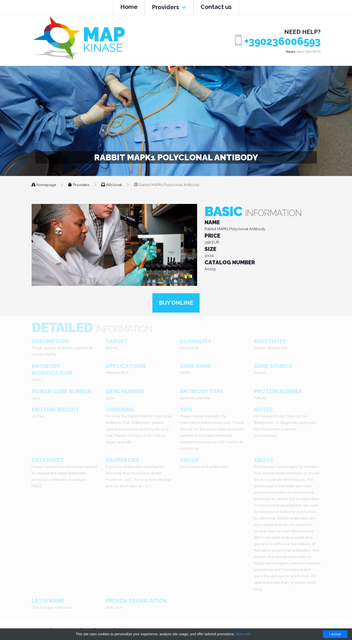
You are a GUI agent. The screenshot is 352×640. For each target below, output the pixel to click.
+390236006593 (282, 41)
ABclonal (112, 185)
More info (243, 634)
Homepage (44, 185)
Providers (169, 7)
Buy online (176, 303)
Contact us (216, 6)
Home (129, 6)
